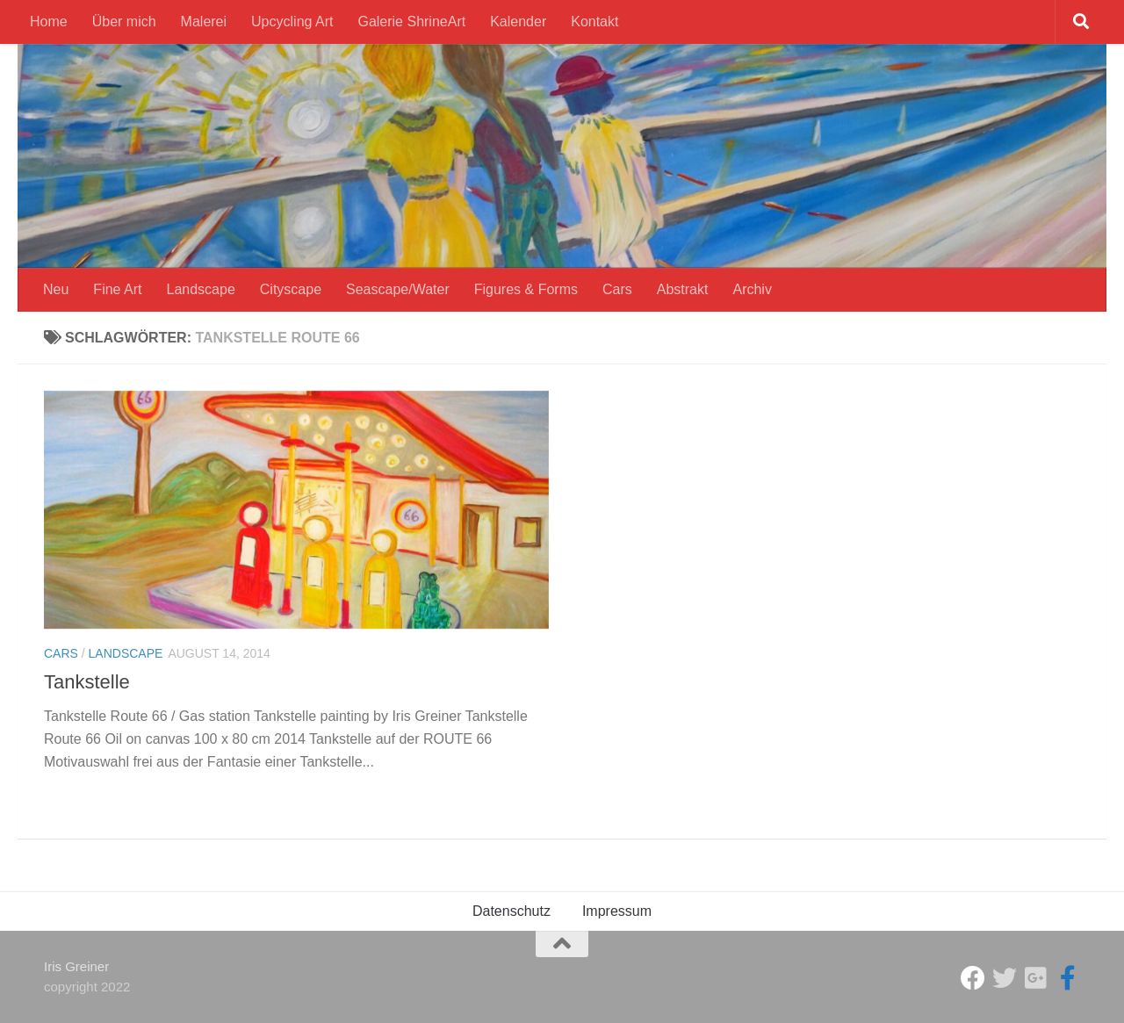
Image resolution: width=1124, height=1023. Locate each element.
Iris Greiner (76, 966)
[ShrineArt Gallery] (1004, 978)
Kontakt (594, 21)
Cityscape (290, 289)
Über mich (124, 21)
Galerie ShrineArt (411, 21)
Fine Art (117, 289)
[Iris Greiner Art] (1068, 978)
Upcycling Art (292, 21)
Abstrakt (683, 289)
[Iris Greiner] (1036, 978)
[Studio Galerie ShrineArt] (973, 978)
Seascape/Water (398, 289)
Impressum (617, 911)
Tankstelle (87, 682)
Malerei (204, 21)
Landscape (201, 289)
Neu (55, 289)
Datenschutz (511, 911)
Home (49, 21)
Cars (617, 289)
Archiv (751, 289)
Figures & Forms (526, 289)
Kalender (518, 21)
